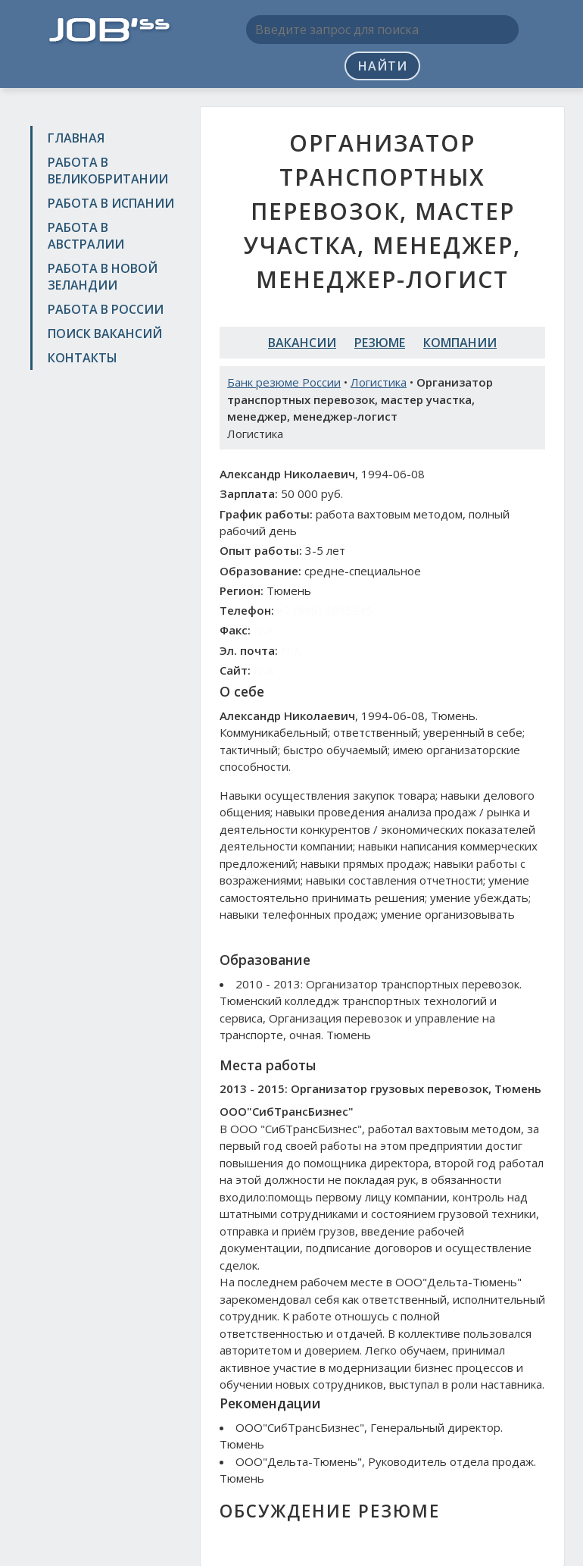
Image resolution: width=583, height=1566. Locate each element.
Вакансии (302, 342)
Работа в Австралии (86, 235)
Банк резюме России (284, 382)
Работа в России (106, 309)
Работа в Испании (111, 203)
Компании (460, 342)
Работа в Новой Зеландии (102, 276)
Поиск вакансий (105, 333)
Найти (382, 66)
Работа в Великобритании (108, 170)
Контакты (82, 357)
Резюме (379, 342)
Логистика (379, 382)
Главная (76, 138)
